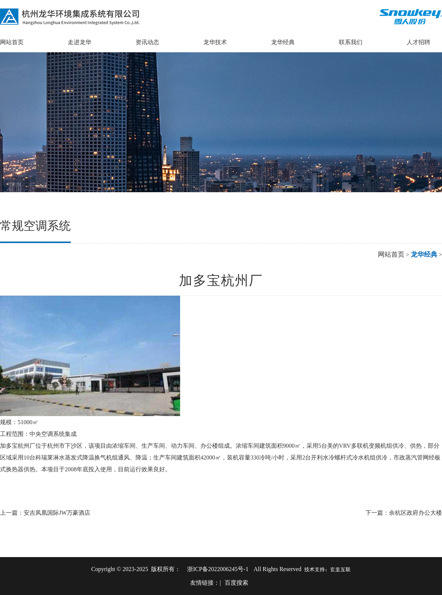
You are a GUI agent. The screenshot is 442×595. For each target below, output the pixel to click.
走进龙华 (79, 42)
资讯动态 (147, 42)
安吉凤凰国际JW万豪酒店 (57, 513)
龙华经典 (283, 42)
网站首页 (12, 42)
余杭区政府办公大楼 (415, 513)
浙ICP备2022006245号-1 (217, 569)
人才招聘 (418, 42)
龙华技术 (215, 42)
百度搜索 (236, 583)
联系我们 (350, 42)
